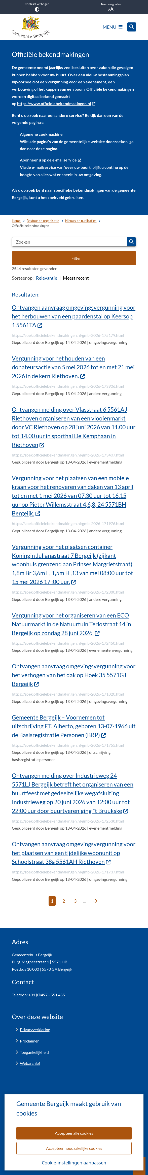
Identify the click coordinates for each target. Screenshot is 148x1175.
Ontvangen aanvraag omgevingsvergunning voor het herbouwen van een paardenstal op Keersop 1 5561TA (73, 316)
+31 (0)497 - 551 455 (46, 994)
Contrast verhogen (37, 7)
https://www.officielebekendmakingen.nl (56, 103)
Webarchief (30, 1063)
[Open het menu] (113, 27)
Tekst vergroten (111, 7)
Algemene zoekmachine (41, 134)
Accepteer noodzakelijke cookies (74, 1148)
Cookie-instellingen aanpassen (74, 1162)
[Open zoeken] (131, 26)
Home (16, 221)
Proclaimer (29, 1040)
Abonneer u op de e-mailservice (51, 159)
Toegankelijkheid (34, 1052)
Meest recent (76, 278)
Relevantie (46, 278)
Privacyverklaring (35, 1029)
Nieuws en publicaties (80, 221)
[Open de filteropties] (74, 258)
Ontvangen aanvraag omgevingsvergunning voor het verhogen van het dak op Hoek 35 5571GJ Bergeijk (73, 675)
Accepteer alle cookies (74, 1132)
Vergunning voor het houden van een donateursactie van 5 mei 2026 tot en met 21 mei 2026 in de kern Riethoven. (73, 367)
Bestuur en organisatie (43, 221)
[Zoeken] (69, 241)
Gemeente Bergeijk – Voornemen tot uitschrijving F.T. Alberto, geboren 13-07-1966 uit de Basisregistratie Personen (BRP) (74, 726)
